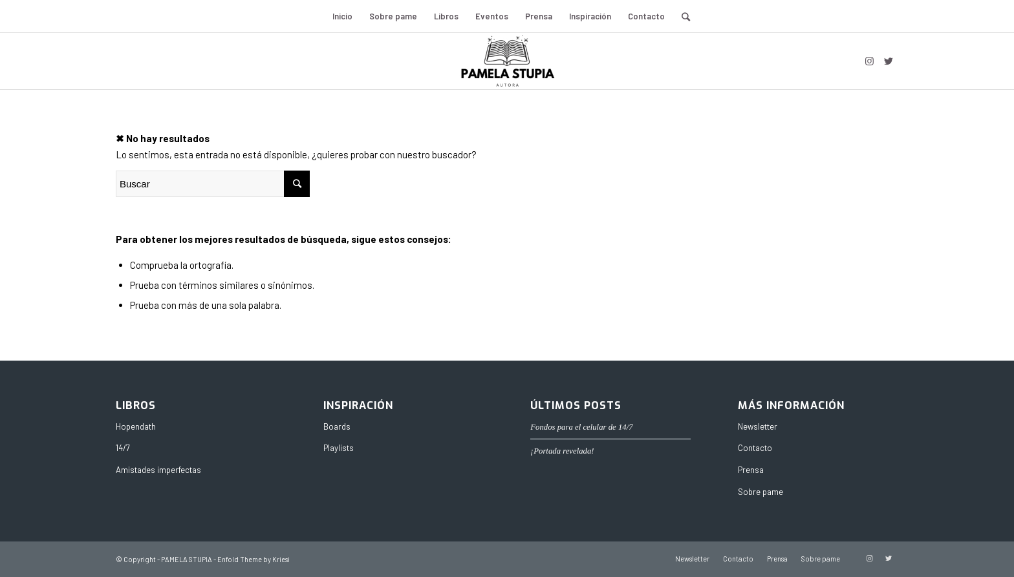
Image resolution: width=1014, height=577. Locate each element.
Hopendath (136, 426)
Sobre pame (760, 492)
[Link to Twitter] (888, 60)
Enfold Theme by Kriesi (253, 559)
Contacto (755, 448)
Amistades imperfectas (158, 470)
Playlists (338, 448)
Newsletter (757, 426)
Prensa (751, 470)
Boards (337, 426)
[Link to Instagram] (869, 60)
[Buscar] (681, 16)
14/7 (123, 448)
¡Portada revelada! (562, 451)
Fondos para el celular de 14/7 (581, 427)
